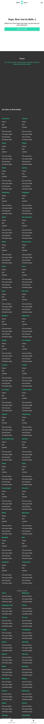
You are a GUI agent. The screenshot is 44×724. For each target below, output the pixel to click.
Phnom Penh (26, 242)
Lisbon (24, 365)
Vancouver (5, 118)
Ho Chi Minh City (8, 439)
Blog (15, 62)
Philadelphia (26, 629)
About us (10, 62)
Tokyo (4, 143)
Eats (3, 124)
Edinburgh (25, 691)
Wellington (26, 593)
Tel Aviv (4, 617)
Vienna (24, 605)
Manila (4, 340)
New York (25, 291)
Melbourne (26, 315)
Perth (4, 266)
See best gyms (6, 137)
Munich (4, 654)
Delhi (24, 463)
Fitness (4, 122)
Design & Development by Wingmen (22, 64)
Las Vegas (5, 389)
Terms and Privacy (21, 62)
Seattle (4, 629)
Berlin (4, 513)
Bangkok (5, 537)
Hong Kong (26, 414)
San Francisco (27, 217)
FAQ (6, 62)
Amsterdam (26, 562)
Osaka (4, 642)
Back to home (22, 29)
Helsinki (25, 439)
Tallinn (24, 143)
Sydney (24, 168)
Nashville (25, 642)
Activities (4, 127)
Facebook (30, 62)
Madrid (24, 678)
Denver (24, 703)
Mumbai (4, 315)
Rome (4, 242)
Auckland (5, 562)
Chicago (5, 715)
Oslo (3, 291)
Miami (4, 666)
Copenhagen (6, 488)
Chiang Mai (26, 715)
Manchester (6, 678)
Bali (23, 537)
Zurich (4, 593)
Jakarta (4, 414)
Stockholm (5, 192)
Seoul (4, 217)
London (4, 365)
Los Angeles (26, 340)
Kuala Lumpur (27, 389)
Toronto (24, 118)
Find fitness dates (7, 139)
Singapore (25, 192)
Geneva (4, 691)
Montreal (25, 654)
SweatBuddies (11, 721)
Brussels (25, 488)
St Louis (25, 617)
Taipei (4, 168)
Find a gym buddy (7, 134)
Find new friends (6, 131)
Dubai (4, 463)
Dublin (4, 703)
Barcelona (25, 513)
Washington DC (7, 605)
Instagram (36, 62)
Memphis (25, 666)
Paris (24, 266)
